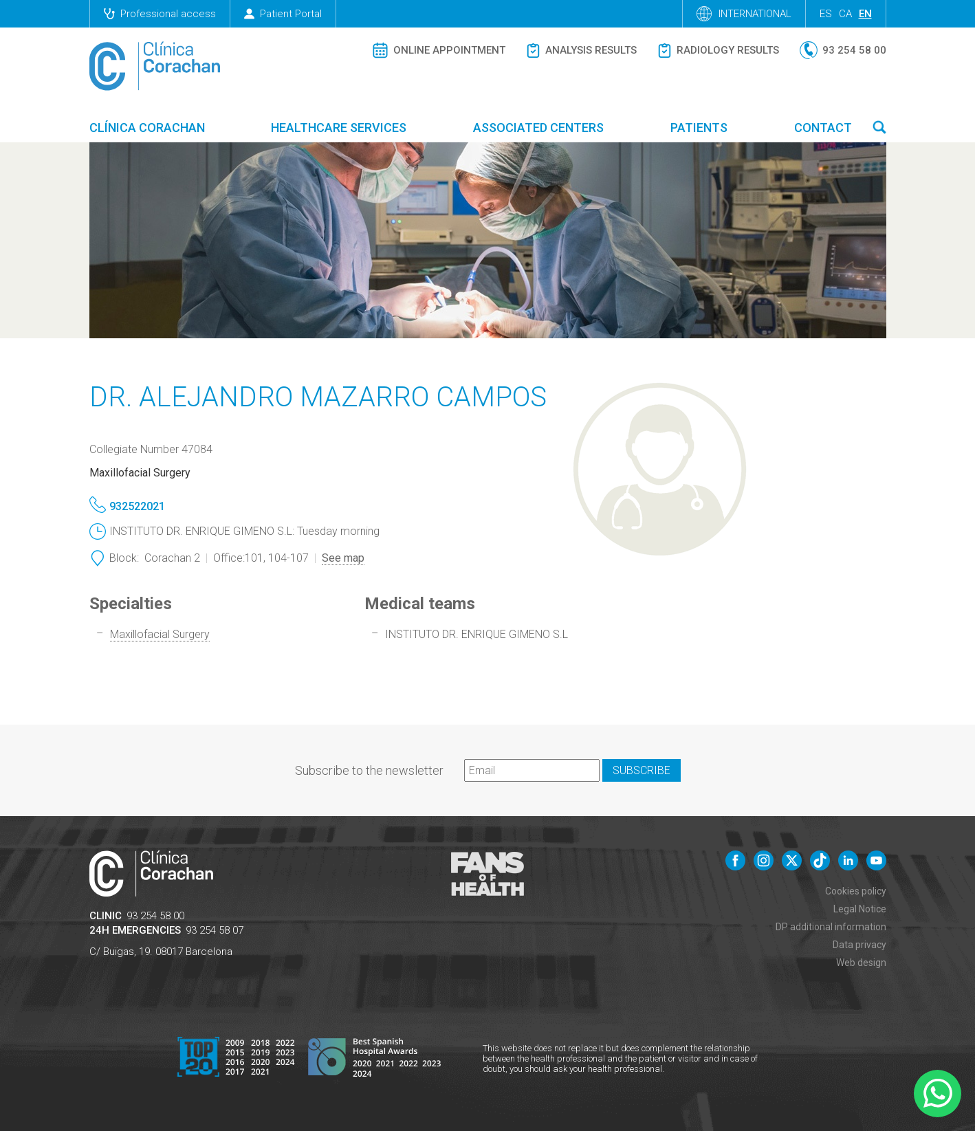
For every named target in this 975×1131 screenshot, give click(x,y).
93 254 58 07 (214, 930)
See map (343, 557)
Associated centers (538, 127)
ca (845, 14)
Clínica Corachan (147, 127)
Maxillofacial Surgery (160, 634)
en (865, 14)
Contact (823, 127)
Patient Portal (283, 14)
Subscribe (641, 770)
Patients (698, 127)
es (826, 14)
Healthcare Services (338, 127)
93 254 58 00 (155, 916)
